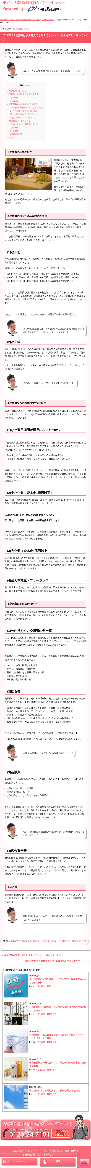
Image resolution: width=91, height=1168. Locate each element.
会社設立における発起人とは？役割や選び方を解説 (54, 1090)
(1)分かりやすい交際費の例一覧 (24, 124)
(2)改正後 (14, 101)
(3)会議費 (14, 131)
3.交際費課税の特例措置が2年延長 (22, 104)
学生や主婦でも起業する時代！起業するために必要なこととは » (57, 961)
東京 (24, 941)
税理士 (46, 941)
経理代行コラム (21, 28)
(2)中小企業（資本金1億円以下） (25, 111)
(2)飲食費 (14, 127)
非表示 (28, 85)
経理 (59, 941)
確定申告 (37, 941)
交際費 (11, 941)
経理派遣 (76, 941)
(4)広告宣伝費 (16, 134)
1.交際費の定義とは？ (16, 91)
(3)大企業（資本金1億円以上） (24, 114)
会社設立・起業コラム (47, 986)
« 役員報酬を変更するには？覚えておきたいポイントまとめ (31, 955)
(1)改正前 (14, 97)
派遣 (30, 941)
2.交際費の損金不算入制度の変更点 (22, 94)
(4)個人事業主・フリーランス (23, 117)
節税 (53, 941)
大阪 (18, 941)
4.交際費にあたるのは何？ (18, 121)
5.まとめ (10, 137)
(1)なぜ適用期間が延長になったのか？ (27, 107)
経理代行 (66, 941)
